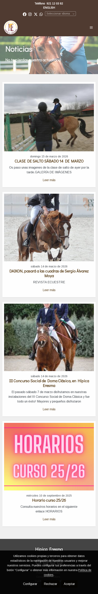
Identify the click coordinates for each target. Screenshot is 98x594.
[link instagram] (30, 14)
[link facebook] (24, 14)
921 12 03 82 (55, 3)
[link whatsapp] (41, 14)
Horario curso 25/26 (49, 500)
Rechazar (50, 584)
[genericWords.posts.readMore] (49, 117)
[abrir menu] (91, 27)
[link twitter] (36, 14)
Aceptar (69, 584)
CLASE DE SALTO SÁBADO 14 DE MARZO (49, 160)
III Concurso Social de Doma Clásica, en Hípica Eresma (49, 383)
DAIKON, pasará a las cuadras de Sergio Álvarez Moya (49, 273)
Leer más (49, 180)
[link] (11, 27)
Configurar (30, 584)
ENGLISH (49, 7)
